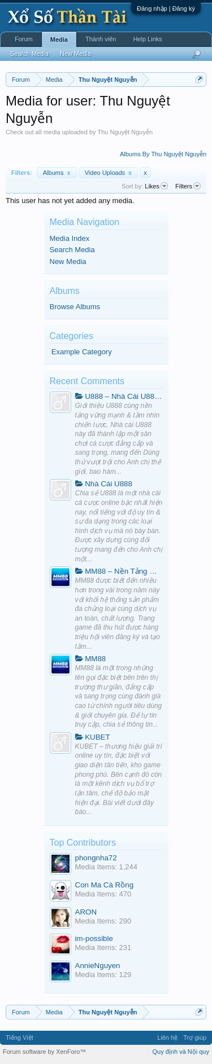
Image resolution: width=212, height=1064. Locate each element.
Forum (24, 39)
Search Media (72, 249)
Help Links (147, 39)
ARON (86, 912)
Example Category (81, 352)
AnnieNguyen (97, 965)
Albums (57, 172)
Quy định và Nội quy (181, 1051)
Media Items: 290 (103, 921)
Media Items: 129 (103, 974)
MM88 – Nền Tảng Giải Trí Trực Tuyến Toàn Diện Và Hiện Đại (119, 571)
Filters (188, 186)
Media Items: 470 (103, 894)
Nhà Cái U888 (103, 484)
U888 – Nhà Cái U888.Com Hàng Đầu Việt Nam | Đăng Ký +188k (119, 396)
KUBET (92, 737)
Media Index (70, 238)
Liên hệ (167, 1037)
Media (59, 39)
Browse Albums (75, 306)
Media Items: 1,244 (106, 867)
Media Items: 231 (103, 947)
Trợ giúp (194, 1037)
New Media (68, 261)
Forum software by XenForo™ (44, 1051)
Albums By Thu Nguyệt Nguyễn (163, 154)
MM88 (90, 658)
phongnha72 (96, 858)
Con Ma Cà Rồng (104, 885)
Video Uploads (108, 172)
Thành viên (100, 39)
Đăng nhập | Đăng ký (166, 8)
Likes (156, 186)
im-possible (94, 938)
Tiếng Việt (19, 1037)
